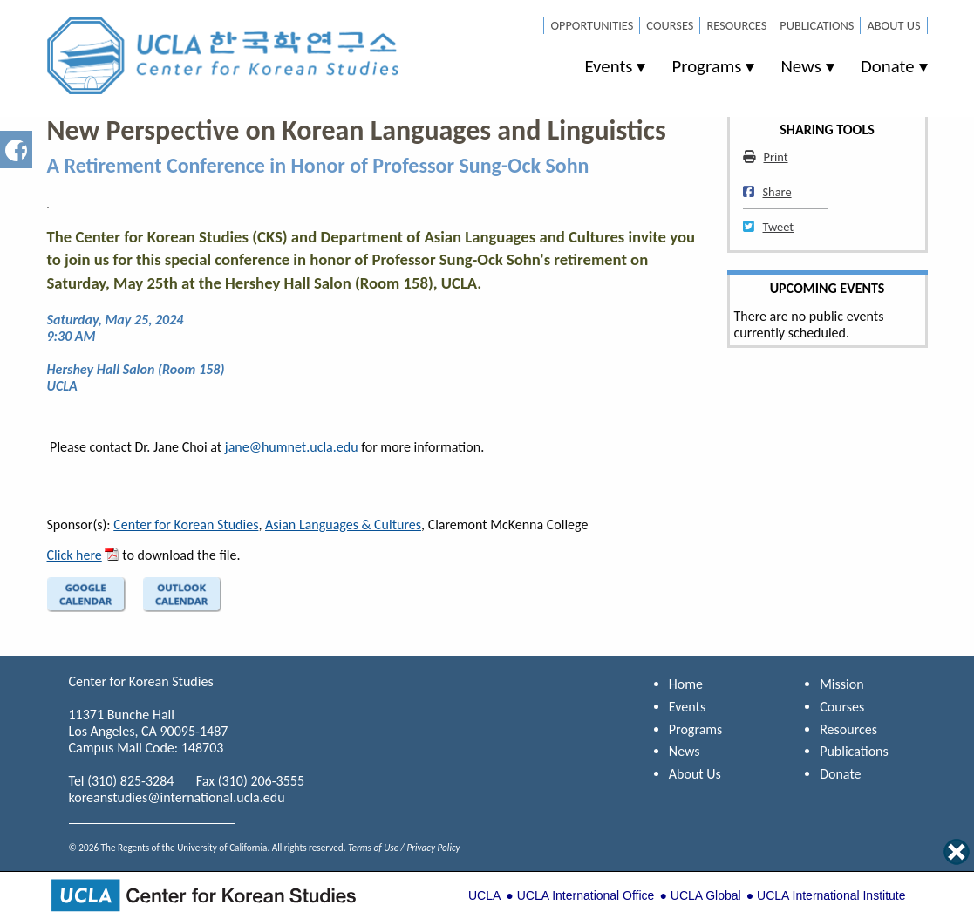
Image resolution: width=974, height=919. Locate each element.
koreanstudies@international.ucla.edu (177, 797)
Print (765, 157)
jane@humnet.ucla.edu (291, 447)
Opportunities (591, 25)
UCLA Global (706, 895)
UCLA (484, 895)
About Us (893, 25)
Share (767, 192)
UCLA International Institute (831, 895)
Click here (74, 555)
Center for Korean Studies (185, 524)
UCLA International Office (586, 895)
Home (686, 684)
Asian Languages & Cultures (343, 524)
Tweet (768, 227)
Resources (736, 25)
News (800, 66)
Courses (669, 25)
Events (608, 66)
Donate (888, 66)
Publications (817, 25)
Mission (841, 684)
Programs (706, 66)
